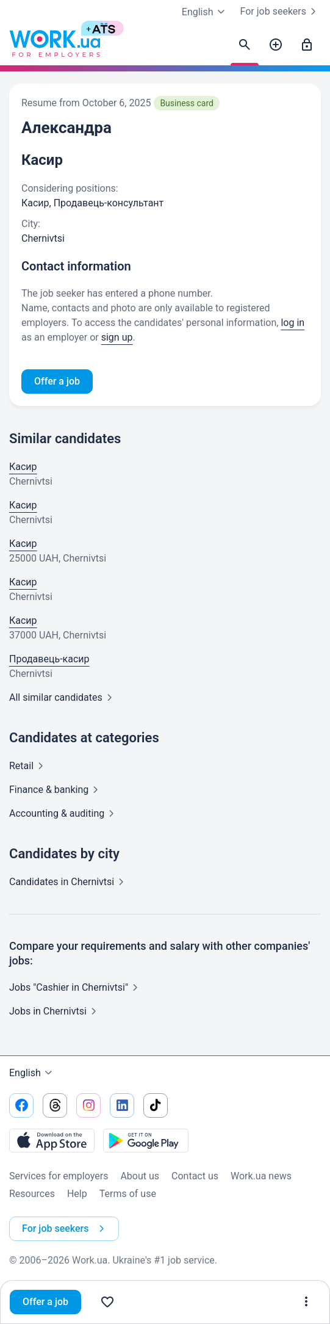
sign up (117, 337)
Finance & (56, 789)
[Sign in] (307, 45)
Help (77, 1193)
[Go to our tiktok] (155, 1105)
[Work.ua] (55, 45)
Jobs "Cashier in (76, 987)
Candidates (69, 882)
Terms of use (127, 1193)
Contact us (194, 1176)
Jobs (55, 1011)
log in (292, 322)
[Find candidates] (245, 45)
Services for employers (58, 1176)
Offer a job (45, 1302)
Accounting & (64, 813)
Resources (32, 1193)
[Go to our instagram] (88, 1105)
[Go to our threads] (55, 1105)
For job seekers (280, 11)
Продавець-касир (49, 659)
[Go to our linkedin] (122, 1105)
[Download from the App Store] (52, 1140)
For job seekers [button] (65, 1228)
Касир (23, 466)
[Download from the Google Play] (145, 1140)
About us (139, 1176)
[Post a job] (276, 45)
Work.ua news (261, 1176)
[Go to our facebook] (21, 1105)
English (32, 1073)
